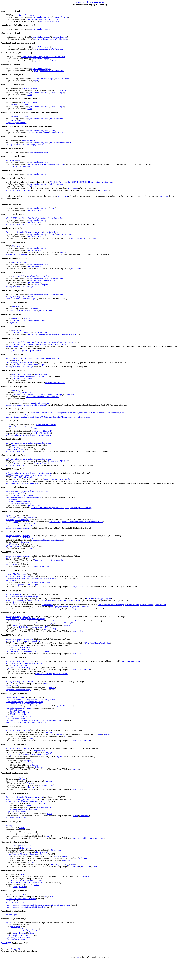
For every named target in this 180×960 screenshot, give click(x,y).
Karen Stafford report (20, 116)
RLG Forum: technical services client (19, 716)
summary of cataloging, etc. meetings (19, 224)
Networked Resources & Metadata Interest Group (24, 497)
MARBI (8, 686)
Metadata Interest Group (14, 346)
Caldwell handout (146, 605)
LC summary (31, 832)
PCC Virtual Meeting (13, 121)
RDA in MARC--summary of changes (48, 395)
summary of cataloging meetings (18, 190)
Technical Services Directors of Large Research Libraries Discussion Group (33, 720)
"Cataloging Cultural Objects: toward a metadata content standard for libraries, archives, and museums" (44, 601)
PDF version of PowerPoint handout (96, 643)
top (78, 957)
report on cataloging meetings (16, 254)
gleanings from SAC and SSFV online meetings (45, 133)
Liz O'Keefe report (64, 234)
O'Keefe (99, 734)
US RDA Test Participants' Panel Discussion (42, 397)
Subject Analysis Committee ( (17, 109)
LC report (24, 562)
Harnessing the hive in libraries (17, 520)
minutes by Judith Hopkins (83, 838)
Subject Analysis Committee (16, 123)
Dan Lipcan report (18, 330)
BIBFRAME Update (13, 160)
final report (83, 858)
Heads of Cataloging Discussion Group (20, 799)
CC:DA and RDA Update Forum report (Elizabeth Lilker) (27, 427)
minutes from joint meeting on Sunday (24, 931)
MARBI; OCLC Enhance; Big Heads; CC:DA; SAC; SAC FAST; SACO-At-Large (61, 508)
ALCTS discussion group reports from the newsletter (25, 619)
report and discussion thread (49, 21)
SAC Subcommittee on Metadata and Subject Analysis (26, 907)
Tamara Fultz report (63, 79)
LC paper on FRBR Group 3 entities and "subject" (28, 376)
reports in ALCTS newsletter (16, 574)
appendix (85, 607)
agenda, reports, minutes (36, 210)
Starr (45, 897)
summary (9, 826)
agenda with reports (17, 401)
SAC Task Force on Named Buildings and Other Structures (27, 651)
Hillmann (22, 887)
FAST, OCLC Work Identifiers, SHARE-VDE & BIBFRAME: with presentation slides (81, 182)
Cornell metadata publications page (111, 605)
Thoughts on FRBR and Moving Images (21, 299)
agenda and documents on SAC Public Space (44, 19)
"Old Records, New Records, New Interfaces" (22, 483)
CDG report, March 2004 (130, 661)
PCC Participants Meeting (19, 649)
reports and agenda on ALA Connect (23, 310)
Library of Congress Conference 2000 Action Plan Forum (27, 755)
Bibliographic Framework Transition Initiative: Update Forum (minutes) (32, 358)
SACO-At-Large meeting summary (18, 504)
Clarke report (74, 334)
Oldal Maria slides (58, 560)
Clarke (36, 803)
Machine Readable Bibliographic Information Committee (27, 801)
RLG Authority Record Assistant (18, 903)
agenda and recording (30, 88)
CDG (15, 846)
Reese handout (160, 605)
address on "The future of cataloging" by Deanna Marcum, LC (51, 623)
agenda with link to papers (40, 29)
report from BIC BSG (58, 344)
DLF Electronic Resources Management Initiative (24, 704)
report (36, 49)
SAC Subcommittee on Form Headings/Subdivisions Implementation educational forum (38, 905)
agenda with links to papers (41, 17)
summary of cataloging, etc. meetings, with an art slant (26, 405)
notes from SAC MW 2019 (20, 166)
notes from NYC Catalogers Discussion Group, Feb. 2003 (27, 722)
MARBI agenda (11, 544)
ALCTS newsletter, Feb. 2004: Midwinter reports (24, 663)
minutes (52, 130)
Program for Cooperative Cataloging (19, 647)
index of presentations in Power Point (65, 621)
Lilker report (31, 518)
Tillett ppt (89, 598)
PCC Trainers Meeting (18, 714)
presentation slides (28, 140)
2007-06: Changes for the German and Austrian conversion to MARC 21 (76, 522)
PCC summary (25, 542)
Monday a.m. (56, 850)
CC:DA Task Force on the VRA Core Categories (28, 881)
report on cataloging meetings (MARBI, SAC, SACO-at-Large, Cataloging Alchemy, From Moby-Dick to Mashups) (48, 417)
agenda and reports (34, 250)
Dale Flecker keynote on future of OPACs (34, 627)
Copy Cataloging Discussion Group (19, 362)
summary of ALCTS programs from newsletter (23, 641)
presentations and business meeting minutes (47, 540)
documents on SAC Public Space (52, 49)
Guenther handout (132, 605)
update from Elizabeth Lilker (41, 413)
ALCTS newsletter (26, 846)
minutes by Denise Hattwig (46, 425)
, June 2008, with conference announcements (29, 475)
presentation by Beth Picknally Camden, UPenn (31, 524)
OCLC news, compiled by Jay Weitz (19, 501)
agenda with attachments (40, 403)
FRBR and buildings (60, 674)
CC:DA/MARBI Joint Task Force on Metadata (27, 883)
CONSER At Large (17, 710)
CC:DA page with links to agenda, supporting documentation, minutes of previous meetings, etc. (89, 413)
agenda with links (18, 276)
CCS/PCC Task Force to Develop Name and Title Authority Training (31, 700)
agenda (30, 334)
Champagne (48, 732)
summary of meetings (13, 594)
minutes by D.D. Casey (59, 864)
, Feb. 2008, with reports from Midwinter (27, 491)
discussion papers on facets (55, 383)
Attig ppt (108, 598)
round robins (75, 268)
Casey (49, 814)
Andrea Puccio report (20, 105)
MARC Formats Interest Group (17, 935)
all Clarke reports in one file (16, 818)
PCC (65, 736)
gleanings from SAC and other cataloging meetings (24, 144)
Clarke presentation (38, 750)
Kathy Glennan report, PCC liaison (65, 342)
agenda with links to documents (23, 342)
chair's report (32, 787)
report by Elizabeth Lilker (41, 566)
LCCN (21, 874)
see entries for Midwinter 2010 (42, 431)
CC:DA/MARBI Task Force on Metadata (21, 899)
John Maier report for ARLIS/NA (62, 142)
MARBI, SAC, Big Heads (41, 433)
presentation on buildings (27, 584)
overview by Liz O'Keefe (15, 698)
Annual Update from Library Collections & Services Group (43, 57)
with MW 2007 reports (21, 538)
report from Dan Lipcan (42, 374)
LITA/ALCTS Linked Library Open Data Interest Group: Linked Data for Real (34, 218)
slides (47, 560)
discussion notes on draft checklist (42, 280)
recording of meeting (60, 17)
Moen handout (47, 605)
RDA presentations (12, 546)
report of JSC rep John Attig (22, 477)
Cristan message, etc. (45, 807)
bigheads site (78, 587)
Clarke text (38, 560)
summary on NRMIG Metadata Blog (57, 479)
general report (15, 927)
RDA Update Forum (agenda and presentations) (23, 350)
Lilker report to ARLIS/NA (58, 461)
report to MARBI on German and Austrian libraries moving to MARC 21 (32, 578)
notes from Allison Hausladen (38, 276)
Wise (51, 897)
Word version (104, 190)
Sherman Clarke (17, 949)
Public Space (163, 196)
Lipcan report (17, 306)
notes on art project (42, 284)
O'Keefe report (17, 246)
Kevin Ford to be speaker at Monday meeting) (51, 334)
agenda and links (16, 322)
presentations (26, 393)
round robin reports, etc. (79, 238)
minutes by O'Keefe (51, 629)
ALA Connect (61, 90)
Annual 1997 (6, 943)
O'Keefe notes (39, 429)
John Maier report (56, 119)
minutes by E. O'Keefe (43, 674)
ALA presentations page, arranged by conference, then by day (28, 435)
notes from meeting (46, 785)
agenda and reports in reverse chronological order (46, 164)
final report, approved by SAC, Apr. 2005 (65, 607)
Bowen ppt (99, 598)
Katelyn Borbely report (27, 15)
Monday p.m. (32, 862)
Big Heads (9, 515)
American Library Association (90, 2)
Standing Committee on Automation (23, 809)
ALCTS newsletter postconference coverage (22, 596)
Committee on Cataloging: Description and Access (24, 232)
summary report (11, 915)
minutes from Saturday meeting (21, 929)
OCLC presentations (13, 499)
